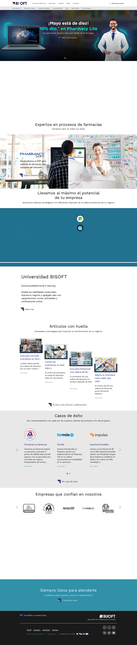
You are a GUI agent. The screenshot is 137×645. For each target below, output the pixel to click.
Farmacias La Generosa (35, 451)
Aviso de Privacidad (35, 633)
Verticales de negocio (29, 8)
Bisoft (29, 629)
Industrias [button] (52, 3)
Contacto (76, 3)
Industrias (46, 629)
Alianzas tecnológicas (44, 8)
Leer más (24, 364)
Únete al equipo (86, 8)
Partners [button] (61, 3)
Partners (55, 629)
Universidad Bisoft (57, 8)
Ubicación (51, 633)
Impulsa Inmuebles (99, 435)
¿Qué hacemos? (16, 8)
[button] (39, 3)
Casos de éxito (75, 8)
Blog (68, 3)
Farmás (60, 435)
